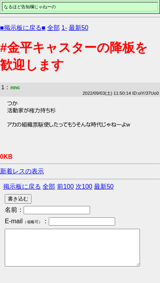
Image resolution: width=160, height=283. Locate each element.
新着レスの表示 (22, 171)
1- (64, 27)
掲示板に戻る (22, 186)
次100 (83, 186)
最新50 (78, 27)
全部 (53, 27)
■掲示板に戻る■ (22, 27)
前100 (65, 186)
